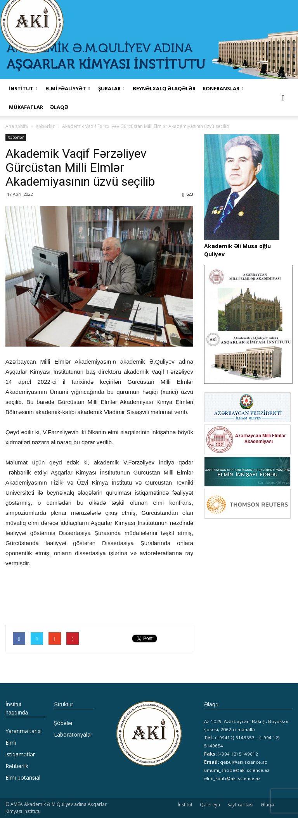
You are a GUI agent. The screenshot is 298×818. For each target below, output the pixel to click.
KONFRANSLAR (223, 88)
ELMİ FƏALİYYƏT (67, 88)
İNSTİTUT (23, 88)
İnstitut (185, 804)
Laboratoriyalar (73, 734)
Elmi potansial (22, 777)
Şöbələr (63, 723)
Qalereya (210, 804)
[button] (283, 97)
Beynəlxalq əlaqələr (164, 88)
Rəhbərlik (16, 766)
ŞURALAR (111, 88)
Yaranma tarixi (23, 731)
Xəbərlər (16, 137)
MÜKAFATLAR (26, 107)
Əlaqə (59, 107)
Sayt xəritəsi (240, 804)
